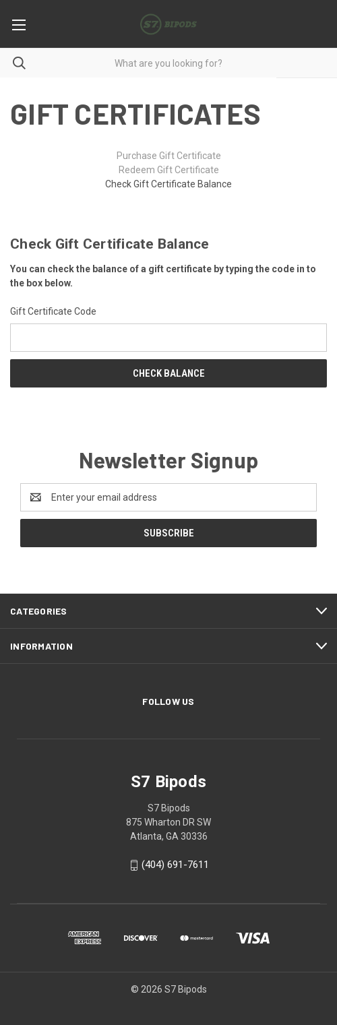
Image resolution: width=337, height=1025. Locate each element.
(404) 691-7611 (175, 865)
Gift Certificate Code (53, 311)
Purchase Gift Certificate (169, 155)
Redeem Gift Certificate (169, 169)
